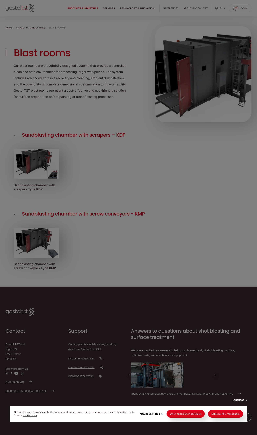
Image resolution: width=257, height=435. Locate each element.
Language (240, 400)
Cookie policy (30, 415)
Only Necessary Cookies (185, 413)
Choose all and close (225, 413)
